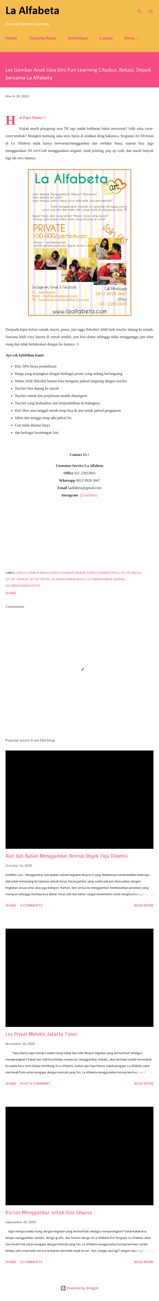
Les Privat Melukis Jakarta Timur (42, 1034)
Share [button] (11, 593)
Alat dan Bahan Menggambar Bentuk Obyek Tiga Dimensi (67, 856)
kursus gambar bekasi (33, 573)
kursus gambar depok (103, 573)
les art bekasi (131, 573)
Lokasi (106, 38)
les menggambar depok (23, 586)
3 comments (31, 1262)
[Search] (139, 8)
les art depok (39, 579)
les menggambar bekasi (68, 579)
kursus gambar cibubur (68, 573)
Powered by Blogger (79, 1288)
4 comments (31, 905)
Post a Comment (35, 1083)
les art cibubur (17, 579)
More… (131, 38)
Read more (143, 905)
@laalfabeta (89, 495)
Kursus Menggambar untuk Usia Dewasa (49, 1212)
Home (11, 38)
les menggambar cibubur (105, 579)
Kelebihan (78, 38)
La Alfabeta (33, 11)
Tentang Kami (42, 38)
